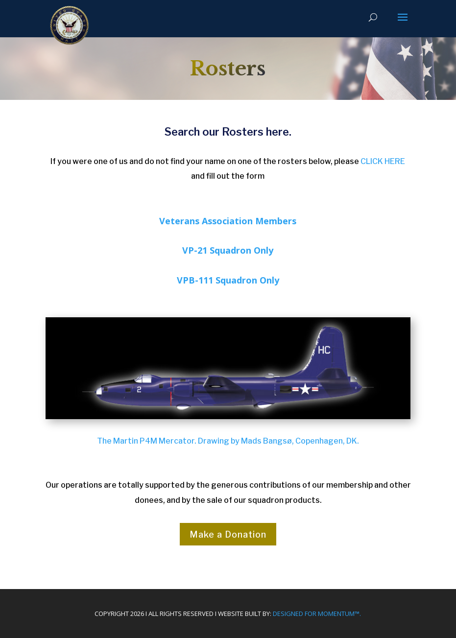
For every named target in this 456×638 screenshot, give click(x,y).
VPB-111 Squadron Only (228, 280)
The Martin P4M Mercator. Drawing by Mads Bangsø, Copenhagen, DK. (228, 441)
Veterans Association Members (227, 221)
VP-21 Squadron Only (227, 250)
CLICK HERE (382, 161)
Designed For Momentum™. (317, 613)
